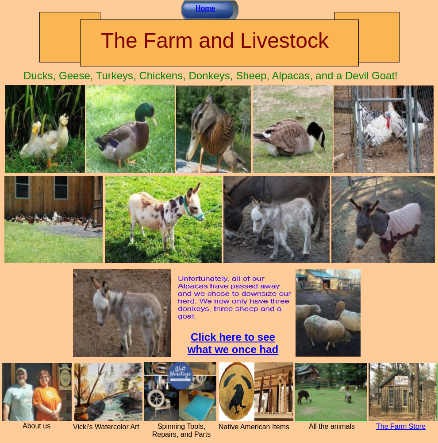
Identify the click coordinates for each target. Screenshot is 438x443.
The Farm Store (401, 426)
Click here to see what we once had (233, 343)
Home (205, 8)
